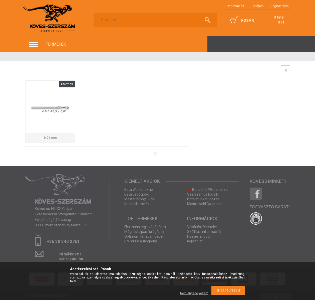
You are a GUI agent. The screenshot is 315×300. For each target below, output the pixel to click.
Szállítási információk (204, 232)
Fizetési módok (199, 236)
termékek (56, 44)
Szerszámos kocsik (202, 194)
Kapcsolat (195, 241)
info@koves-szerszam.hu (71, 255)
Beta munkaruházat (203, 199)
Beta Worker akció (138, 190)
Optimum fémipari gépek (144, 236)
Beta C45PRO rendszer (208, 190)
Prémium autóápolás (141, 241)
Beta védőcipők (136, 194)
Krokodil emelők (136, 204)
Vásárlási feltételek (202, 227)
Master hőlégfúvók (139, 199)
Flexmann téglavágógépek (145, 227)
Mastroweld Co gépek (204, 204)
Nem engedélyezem (194, 293)
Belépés (257, 6)
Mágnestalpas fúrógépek (144, 232)
